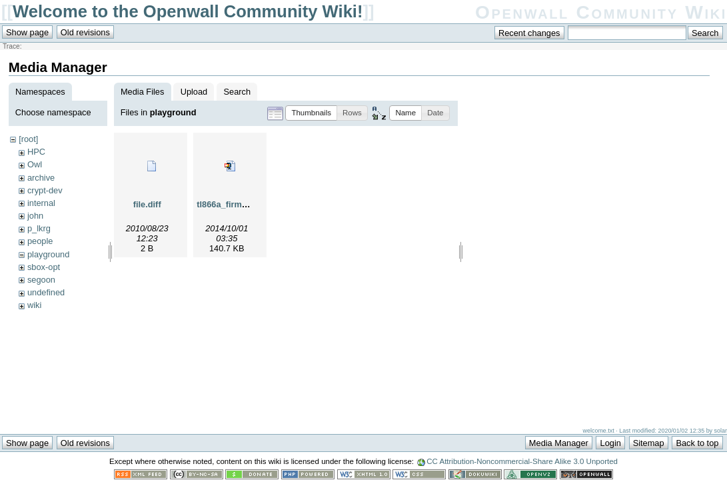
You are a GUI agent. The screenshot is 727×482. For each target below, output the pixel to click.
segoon (41, 280)
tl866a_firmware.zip (236, 204)
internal (41, 203)
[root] (28, 139)
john (35, 216)
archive (41, 178)
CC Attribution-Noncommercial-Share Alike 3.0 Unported (522, 461)
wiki (34, 305)
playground (48, 254)
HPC (36, 152)
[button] (311, 113)
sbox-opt (43, 267)
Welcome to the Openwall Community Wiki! (188, 11)
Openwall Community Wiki (601, 12)
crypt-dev (45, 190)
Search (237, 92)
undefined (46, 292)
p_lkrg (39, 228)
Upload (194, 92)
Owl (34, 164)
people (40, 241)
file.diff (147, 204)
